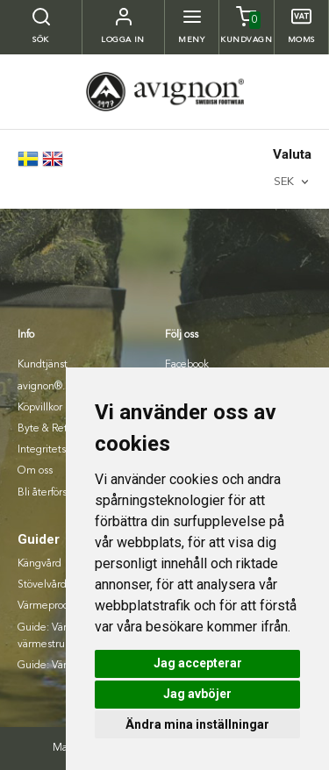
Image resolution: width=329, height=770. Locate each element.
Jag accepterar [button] (198, 663)
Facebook (187, 365)
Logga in (123, 40)
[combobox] (292, 182)
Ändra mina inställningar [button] (197, 724)
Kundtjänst (43, 365)
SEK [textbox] (284, 182)
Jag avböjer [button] (197, 694)
